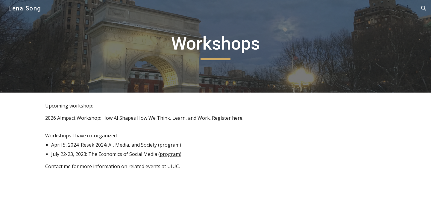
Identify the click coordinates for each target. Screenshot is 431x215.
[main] (215, 46)
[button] (424, 8)
